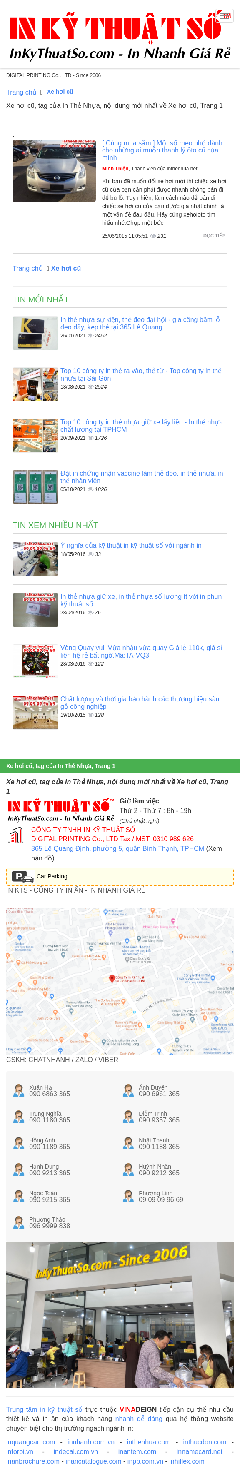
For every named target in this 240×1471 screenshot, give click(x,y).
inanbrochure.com (33, 1461)
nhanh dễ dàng (138, 1418)
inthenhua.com (149, 1442)
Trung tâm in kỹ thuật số (44, 1409)
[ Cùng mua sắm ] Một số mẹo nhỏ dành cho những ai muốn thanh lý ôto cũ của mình (162, 150)
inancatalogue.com (93, 1461)
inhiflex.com (186, 1461)
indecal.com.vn (75, 1451)
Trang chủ (21, 92)
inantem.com (137, 1451)
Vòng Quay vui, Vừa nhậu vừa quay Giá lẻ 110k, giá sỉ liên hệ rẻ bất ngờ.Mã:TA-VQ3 (141, 651)
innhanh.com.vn (91, 1442)
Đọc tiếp (215, 235)
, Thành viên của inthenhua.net (150, 169)
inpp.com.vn (145, 1461)
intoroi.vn (19, 1451)
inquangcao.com (30, 1442)
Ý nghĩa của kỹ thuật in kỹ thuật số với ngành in (131, 545)
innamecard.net (199, 1451)
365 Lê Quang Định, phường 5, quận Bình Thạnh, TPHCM (117, 848)
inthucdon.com (204, 1442)
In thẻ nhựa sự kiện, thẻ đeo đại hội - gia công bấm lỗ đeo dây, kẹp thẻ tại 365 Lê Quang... (140, 323)
